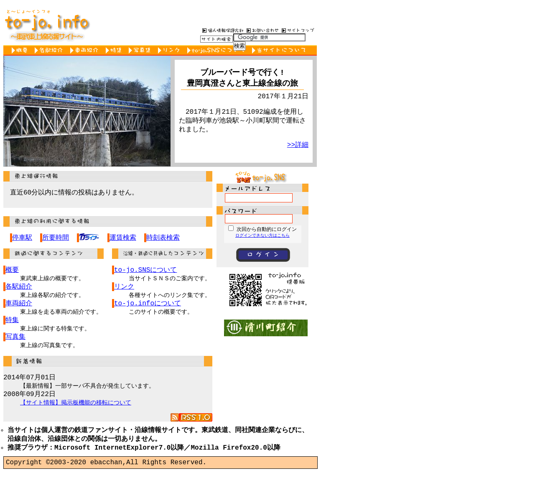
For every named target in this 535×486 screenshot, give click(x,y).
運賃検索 (123, 238)
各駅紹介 (50, 50)
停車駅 (22, 238)
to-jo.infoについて (147, 307)
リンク (170, 50)
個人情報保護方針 (222, 30)
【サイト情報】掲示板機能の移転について (75, 412)
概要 (21, 50)
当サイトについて (280, 50)
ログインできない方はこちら (262, 235)
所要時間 (55, 238)
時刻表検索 (163, 238)
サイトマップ (298, 30)
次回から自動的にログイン (267, 229)
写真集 (141, 50)
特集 (115, 50)
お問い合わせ (261, 30)
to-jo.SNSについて (217, 50)
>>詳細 (297, 150)
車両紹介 (86, 50)
